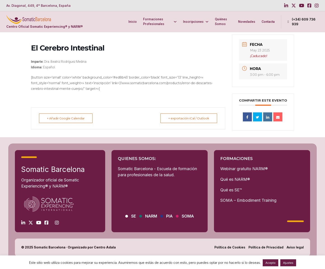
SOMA (188, 216)
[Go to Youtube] (301, 5)
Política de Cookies (229, 247)
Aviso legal (295, 247)
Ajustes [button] (288, 262)
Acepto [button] (270, 262)
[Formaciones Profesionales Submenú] (175, 21)
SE (133, 216)
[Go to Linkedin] (286, 5)
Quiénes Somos (221, 21)
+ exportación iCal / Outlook (188, 118)
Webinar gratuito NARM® (244, 168)
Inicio (132, 21)
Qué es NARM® (235, 179)
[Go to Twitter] (293, 5)
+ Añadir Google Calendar (66, 118)
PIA (169, 216)
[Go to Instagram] (317, 5)
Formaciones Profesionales (153, 21)
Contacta (268, 21)
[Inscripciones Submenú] (207, 21)
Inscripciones (193, 21)
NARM (151, 216)
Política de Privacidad (265, 247)
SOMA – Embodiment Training (248, 200)
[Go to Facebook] (309, 5)
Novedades (246, 21)
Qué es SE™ (231, 190)
